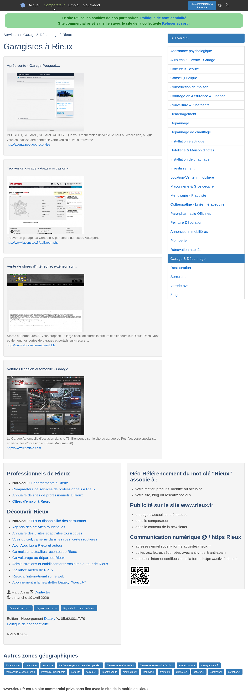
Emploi (73, 5)
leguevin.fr (148, 672)
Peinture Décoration (186, 222)
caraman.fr (216, 672)
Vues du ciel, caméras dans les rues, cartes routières (54, 539)
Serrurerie (178, 277)
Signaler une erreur (47, 608)
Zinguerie (177, 295)
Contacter (42, 592)
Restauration (180, 268)
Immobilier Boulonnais (53, 672)
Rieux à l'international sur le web (38, 576)
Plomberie (178, 240)
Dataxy (49, 618)
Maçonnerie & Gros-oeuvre (192, 186)
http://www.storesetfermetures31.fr (31, 345)
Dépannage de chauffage (190, 132)
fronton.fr (165, 672)
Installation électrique (187, 141)
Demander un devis (19, 608)
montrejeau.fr (109, 672)
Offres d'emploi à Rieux (31, 501)
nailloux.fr (91, 672)
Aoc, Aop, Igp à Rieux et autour (37, 545)
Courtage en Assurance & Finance (197, 96)
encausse (48, 665)
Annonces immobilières (189, 232)
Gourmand (91, 5)
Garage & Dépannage (187, 259)
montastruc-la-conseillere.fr (20, 672)
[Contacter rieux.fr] (226, 5)
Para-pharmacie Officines (190, 213)
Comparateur (54, 5)
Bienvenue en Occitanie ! (120, 665)
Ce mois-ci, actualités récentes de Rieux (44, 552)
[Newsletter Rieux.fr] (219, 5)
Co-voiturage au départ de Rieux (38, 558)
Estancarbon (13, 665)
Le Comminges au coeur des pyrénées (80, 665)
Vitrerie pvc (179, 286)
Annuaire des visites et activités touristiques (47, 533)
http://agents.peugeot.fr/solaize (28, 144)
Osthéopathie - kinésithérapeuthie (197, 204)
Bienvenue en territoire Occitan (156, 665)
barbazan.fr (234, 672)
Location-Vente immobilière (192, 177)
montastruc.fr (130, 672)
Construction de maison (189, 87)
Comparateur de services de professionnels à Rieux (53, 489)
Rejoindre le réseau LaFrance (79, 608)
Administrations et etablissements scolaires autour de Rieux (60, 564)
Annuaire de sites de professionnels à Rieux (47, 495)
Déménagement (183, 114)
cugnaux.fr (181, 672)
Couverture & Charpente (190, 105)
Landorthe (31, 665)
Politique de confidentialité (163, 18)
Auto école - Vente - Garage (192, 60)
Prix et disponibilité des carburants (58, 521)
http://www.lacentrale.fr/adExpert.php (33, 242)
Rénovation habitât (185, 250)
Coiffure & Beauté (184, 69)
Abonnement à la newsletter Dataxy (49, 582)
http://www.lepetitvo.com (24, 448)
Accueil (34, 5)
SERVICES (179, 38)
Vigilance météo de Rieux (32, 570)
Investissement (182, 168)
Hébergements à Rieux (49, 483)
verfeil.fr (75, 672)
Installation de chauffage (189, 159)
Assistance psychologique (191, 51)
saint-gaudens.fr (209, 665)
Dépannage (179, 123)
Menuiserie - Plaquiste (188, 195)
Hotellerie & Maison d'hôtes (192, 150)
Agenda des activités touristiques (38, 527)
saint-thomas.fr (187, 665)
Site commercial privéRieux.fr (202, 6)
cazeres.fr (199, 672)
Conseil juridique (183, 78)
